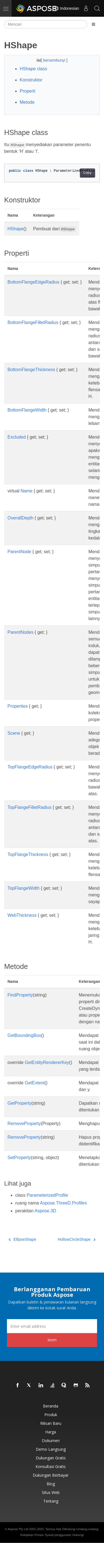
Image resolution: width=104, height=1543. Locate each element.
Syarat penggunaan (58, 1535)
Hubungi (78, 1535)
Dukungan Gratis (51, 1457)
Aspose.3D (45, 1210)
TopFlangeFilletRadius (29, 807)
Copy (87, 173)
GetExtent (34, 1082)
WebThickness (22, 915)
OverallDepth (20, 518)
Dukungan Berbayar (51, 1475)
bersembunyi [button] (54, 60)
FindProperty (20, 995)
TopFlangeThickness (27, 854)
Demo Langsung (51, 1449)
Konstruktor (31, 80)
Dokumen (51, 1440)
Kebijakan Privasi (32, 1535)
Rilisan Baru (50, 1423)
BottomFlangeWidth (27, 410)
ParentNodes (20, 632)
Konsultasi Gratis (50, 1466)
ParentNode (19, 551)
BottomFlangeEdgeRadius (33, 282)
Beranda (50, 1406)
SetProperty (19, 1157)
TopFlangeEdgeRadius (29, 767)
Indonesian (66, 8)
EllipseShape (22, 1239)
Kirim (52, 1340)
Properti (27, 91)
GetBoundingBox (24, 1035)
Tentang (50, 1501)
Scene (13, 733)
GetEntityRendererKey (47, 1062)
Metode (27, 102)
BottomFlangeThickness (31, 369)
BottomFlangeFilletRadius (32, 322)
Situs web (51, 1492)
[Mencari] (45, 24)
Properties (17, 706)
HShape (15, 228)
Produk (50, 1414)
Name (26, 490)
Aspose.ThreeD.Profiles (63, 1203)
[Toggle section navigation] (93, 24)
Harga (50, 1432)
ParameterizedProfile (47, 1195)
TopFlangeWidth (23, 888)
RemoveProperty (24, 1123)
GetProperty (19, 1103)
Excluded (16, 437)
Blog (51, 1483)
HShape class (33, 68)
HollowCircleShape (76, 1239)
